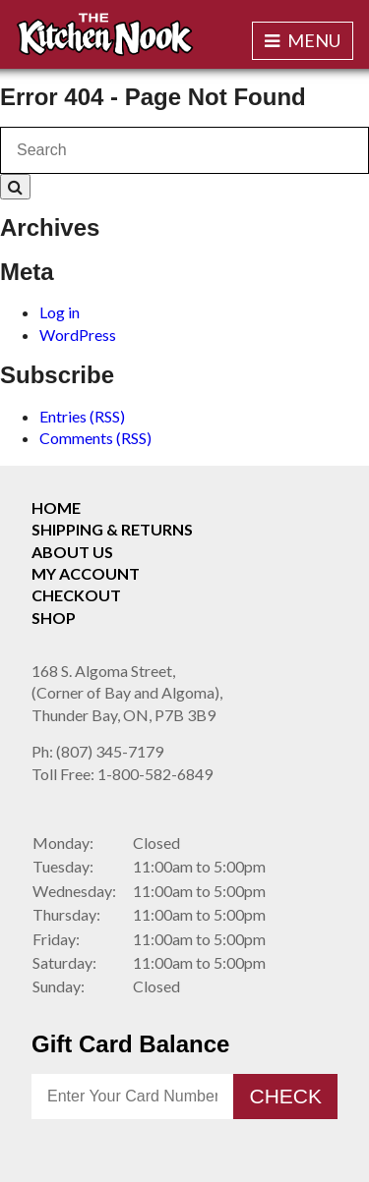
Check (285, 1096)
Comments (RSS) (95, 437)
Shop (53, 617)
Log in (59, 312)
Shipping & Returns (112, 529)
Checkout (76, 595)
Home (56, 507)
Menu (302, 40)
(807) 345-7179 (97, 751)
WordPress (77, 334)
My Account (85, 573)
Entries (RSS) (82, 416)
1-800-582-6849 (122, 773)
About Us (72, 551)
